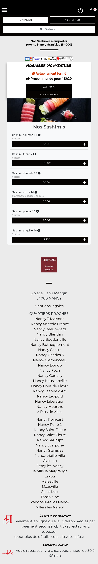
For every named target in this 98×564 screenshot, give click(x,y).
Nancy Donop (50, 365)
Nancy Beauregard (50, 329)
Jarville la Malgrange (50, 471)
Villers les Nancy (50, 507)
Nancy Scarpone (50, 445)
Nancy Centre (50, 350)
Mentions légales (49, 306)
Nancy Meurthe (49, 407)
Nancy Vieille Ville (50, 456)
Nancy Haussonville (50, 381)
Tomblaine (50, 497)
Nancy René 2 (50, 425)
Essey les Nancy (49, 466)
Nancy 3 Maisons (49, 319)
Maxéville (50, 487)
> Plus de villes (49, 412)
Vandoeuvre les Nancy (50, 502)
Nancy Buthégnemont (49, 345)
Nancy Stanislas (49, 450)
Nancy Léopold (50, 396)
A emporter (72, 19)
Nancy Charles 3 (50, 355)
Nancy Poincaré (49, 419)
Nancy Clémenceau (50, 360)
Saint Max (49, 492)
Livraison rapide (55, 545)
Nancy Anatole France (50, 324)
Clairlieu (50, 461)
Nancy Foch (50, 370)
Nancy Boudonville (49, 339)
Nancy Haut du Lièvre (49, 386)
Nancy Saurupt (50, 440)
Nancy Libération (50, 401)
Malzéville (49, 481)
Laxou (50, 476)
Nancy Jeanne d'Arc (50, 391)
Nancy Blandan (50, 334)
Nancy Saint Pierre (50, 435)
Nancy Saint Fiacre (50, 430)
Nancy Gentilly (49, 376)
